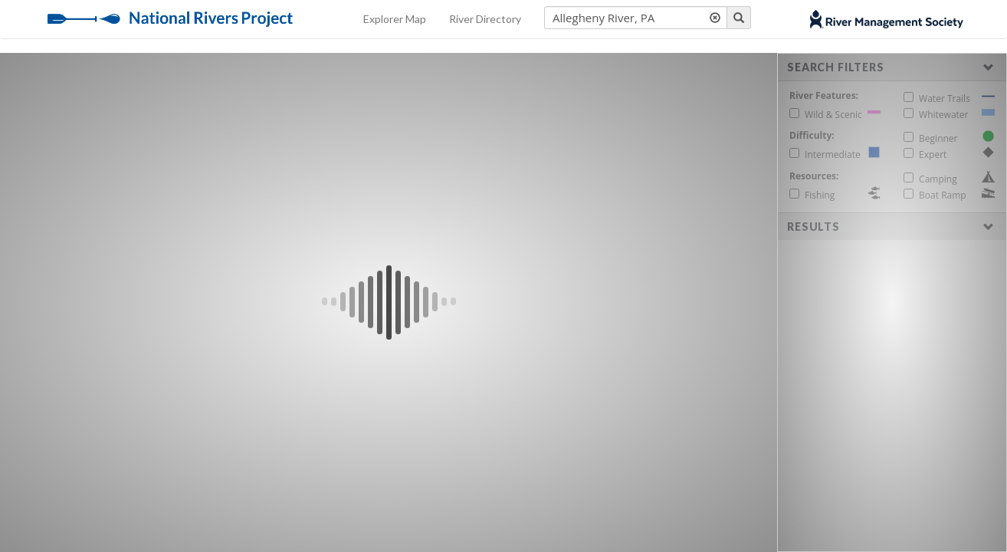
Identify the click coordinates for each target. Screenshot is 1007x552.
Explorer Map (394, 18)
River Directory (485, 18)
